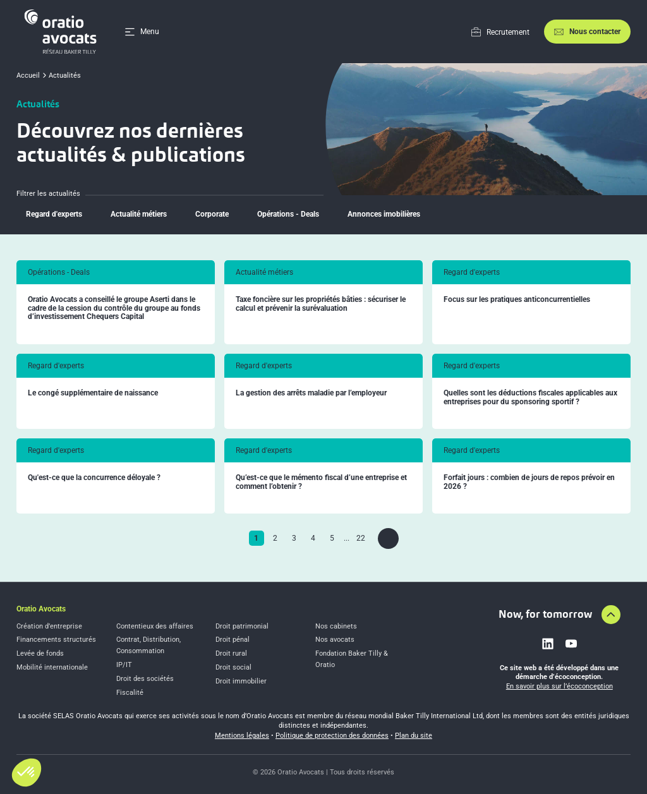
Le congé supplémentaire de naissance (93, 393)
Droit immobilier (241, 681)
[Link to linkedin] (547, 643)
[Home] (62, 31)
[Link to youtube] (571, 643)
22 (360, 538)
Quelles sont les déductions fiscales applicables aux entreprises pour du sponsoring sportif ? (530, 397)
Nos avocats (334, 639)
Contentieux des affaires (154, 626)
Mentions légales (242, 735)
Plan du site (413, 735)
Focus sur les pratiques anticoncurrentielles (517, 300)
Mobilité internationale (52, 667)
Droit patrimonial (242, 626)
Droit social (233, 667)
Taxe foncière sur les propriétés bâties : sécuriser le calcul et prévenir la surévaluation (321, 304)
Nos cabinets (336, 626)
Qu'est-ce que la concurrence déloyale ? (94, 478)
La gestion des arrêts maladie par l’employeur (311, 393)
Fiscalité (129, 693)
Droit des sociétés (145, 679)
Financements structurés (56, 639)
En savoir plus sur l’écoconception (559, 686)
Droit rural (231, 653)
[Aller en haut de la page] (611, 614)
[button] (26, 772)
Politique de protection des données (332, 735)
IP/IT (124, 665)
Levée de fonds (40, 653)
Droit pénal (232, 639)
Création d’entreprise (49, 626)
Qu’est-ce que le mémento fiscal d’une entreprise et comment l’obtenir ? (321, 482)
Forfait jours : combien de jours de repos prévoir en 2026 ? (529, 482)
